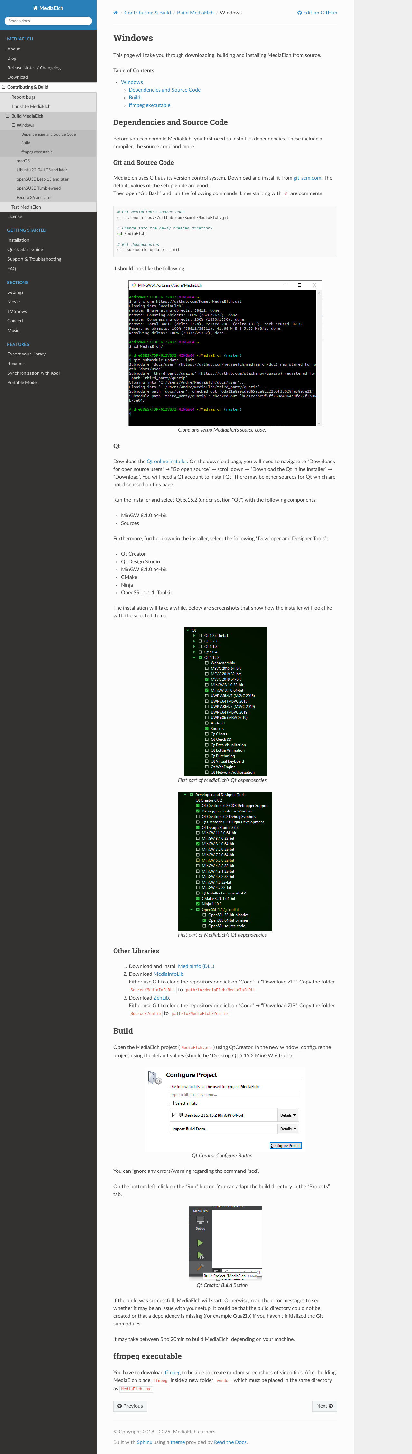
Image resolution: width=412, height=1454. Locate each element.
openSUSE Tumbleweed (39, 188)
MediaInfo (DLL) (196, 966)
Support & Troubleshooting (34, 259)
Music (13, 330)
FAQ (11, 268)
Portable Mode (22, 382)
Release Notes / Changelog (34, 68)
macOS (23, 161)
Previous (130, 1406)
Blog (11, 58)
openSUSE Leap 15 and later (43, 179)
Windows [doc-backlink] (133, 38)
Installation (18, 240)
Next (324, 1406)
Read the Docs (230, 1442)
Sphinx (144, 1442)
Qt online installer (167, 461)
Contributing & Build (25, 87)
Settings (15, 292)
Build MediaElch (24, 116)
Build (25, 143)
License (14, 216)
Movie (13, 302)
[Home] (115, 12)
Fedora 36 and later (34, 198)
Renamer (16, 363)
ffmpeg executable (36, 152)
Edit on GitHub (319, 12)
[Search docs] (48, 21)
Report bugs (23, 97)
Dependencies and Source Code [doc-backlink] (170, 122)
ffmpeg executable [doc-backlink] (147, 1356)
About (13, 49)
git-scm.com (307, 178)
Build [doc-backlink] (123, 1031)
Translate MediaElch (31, 106)
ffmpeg (173, 1372)
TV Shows (17, 311)
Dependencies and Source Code (48, 134)
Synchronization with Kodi (33, 373)
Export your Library (26, 354)
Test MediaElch (26, 207)
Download (17, 77)
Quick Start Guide (25, 249)
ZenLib (161, 998)
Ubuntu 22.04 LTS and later (42, 170)
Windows (23, 126)
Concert (15, 321)
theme (178, 1442)
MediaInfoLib (168, 974)
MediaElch (50, 8)
